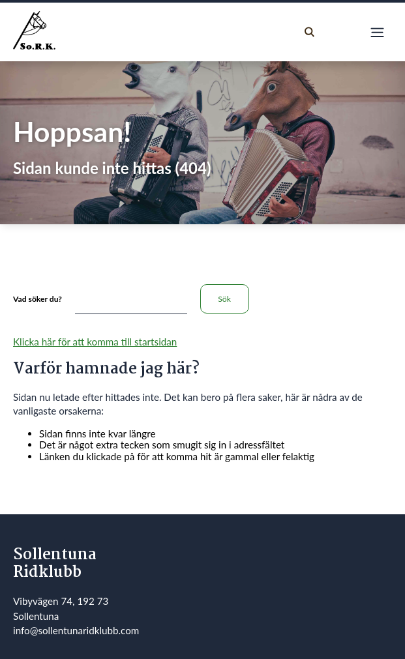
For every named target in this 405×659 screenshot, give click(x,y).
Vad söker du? (37, 299)
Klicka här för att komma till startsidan (95, 341)
